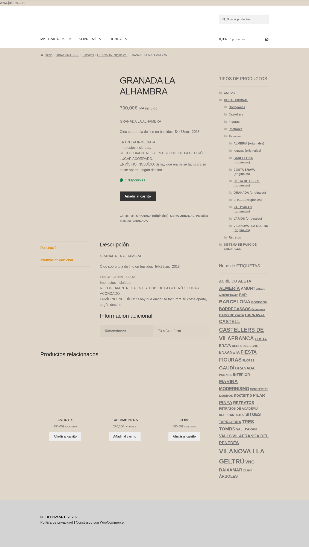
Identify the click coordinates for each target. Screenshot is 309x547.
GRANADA (140, 220)
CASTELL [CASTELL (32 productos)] (229, 321)
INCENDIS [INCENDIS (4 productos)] (225, 375)
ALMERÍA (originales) (249, 143)
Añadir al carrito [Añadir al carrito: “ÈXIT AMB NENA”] (124, 436)
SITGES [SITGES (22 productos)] (253, 414)
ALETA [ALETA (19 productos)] (244, 281)
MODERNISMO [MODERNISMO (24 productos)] (234, 388)
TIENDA (115, 39)
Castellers (236, 114)
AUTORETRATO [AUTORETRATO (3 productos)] (228, 295)
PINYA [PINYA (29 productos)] (225, 402)
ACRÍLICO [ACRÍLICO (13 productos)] (228, 281)
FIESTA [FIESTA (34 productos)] (249, 352)
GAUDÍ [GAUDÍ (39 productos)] (226, 368)
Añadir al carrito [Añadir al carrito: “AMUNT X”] (65, 436)
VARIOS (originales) (248, 218)
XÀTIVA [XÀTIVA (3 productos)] (247, 470)
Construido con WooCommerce (100, 522)
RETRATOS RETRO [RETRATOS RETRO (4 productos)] (232, 414)
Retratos (235, 237)
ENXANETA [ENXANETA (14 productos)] (229, 352)
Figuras (234, 121)
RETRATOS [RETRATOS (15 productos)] (243, 403)
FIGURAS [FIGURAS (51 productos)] (230, 360)
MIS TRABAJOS (52, 39)
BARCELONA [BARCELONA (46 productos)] (234, 301)
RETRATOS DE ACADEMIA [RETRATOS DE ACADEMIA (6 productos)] (239, 408)
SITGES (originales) (248, 200)
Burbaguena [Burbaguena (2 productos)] (258, 309)
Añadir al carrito (138, 196)
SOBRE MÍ (87, 39)
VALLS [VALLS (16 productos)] (225, 436)
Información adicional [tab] (56, 260)
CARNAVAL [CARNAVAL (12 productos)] (255, 315)
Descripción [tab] (49, 247)
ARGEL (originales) (247, 150)
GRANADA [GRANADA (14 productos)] (245, 368)
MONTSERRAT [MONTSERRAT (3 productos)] (259, 389)
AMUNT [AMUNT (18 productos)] (248, 288)
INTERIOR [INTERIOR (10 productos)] (241, 375)
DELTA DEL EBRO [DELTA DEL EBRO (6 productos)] (245, 346)
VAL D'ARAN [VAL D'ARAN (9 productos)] (246, 429)
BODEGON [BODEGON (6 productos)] (259, 302)
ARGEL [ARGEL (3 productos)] (260, 288)
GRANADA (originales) (112, 55)
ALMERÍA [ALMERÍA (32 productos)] (229, 288)
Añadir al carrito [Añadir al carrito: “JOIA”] (184, 436)
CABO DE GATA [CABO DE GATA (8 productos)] (231, 315)
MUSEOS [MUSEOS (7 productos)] (226, 395)
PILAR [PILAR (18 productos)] (259, 395)
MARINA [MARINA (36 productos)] (228, 381)
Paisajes (88, 55)
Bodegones (237, 107)
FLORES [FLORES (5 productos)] (248, 360)
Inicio (49, 55)
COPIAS (229, 92)
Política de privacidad (56, 522)
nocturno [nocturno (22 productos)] (243, 395)
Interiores (235, 129)
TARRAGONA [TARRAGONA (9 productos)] (230, 422)
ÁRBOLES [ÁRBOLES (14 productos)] (228, 476)
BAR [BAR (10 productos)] (243, 295)
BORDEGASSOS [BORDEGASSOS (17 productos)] (235, 309)
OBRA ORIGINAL (67, 55)
